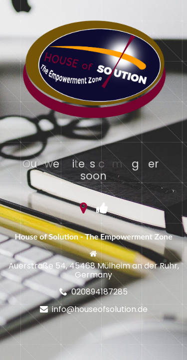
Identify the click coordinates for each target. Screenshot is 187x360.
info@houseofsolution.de (100, 309)
